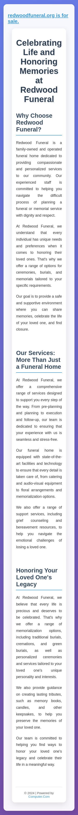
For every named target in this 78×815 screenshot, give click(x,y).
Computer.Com (39, 796)
